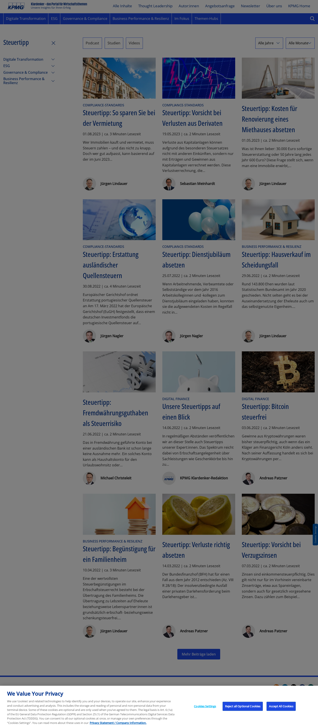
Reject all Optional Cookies (243, 715)
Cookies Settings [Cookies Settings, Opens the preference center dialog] (205, 715)
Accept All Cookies (281, 715)
